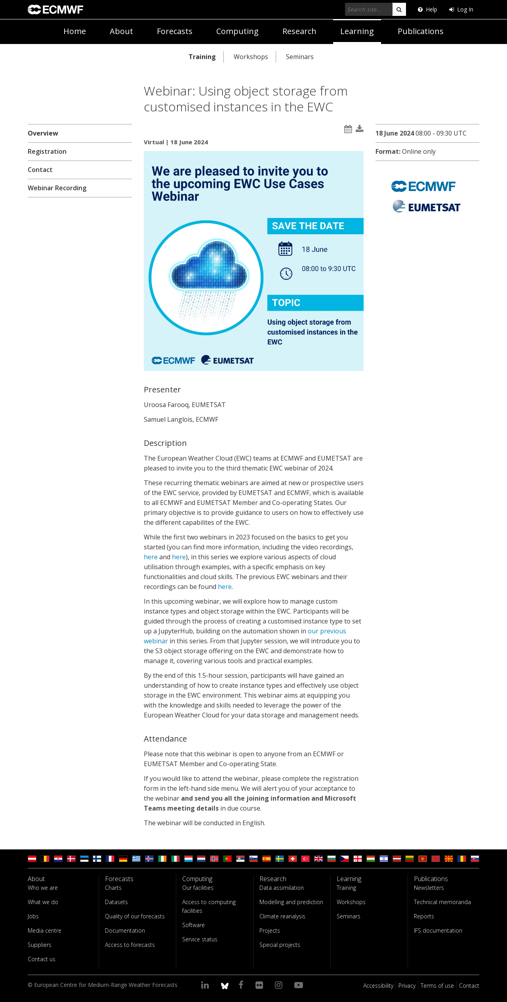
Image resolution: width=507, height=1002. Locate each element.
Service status (199, 939)
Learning (357, 31)
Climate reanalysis (282, 916)
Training (202, 56)
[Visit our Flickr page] (260, 985)
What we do (43, 902)
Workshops (251, 56)
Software (193, 925)
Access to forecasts (130, 944)
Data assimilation (281, 887)
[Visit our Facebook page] (242, 985)
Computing (237, 31)
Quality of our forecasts (135, 916)
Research (299, 31)
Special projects (279, 944)
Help (427, 9)
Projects (269, 930)
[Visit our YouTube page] (299, 985)
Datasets (116, 902)
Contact (40, 169)
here (151, 557)
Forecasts (175, 31)
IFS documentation (438, 930)
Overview (43, 133)
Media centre (44, 930)
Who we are (43, 887)
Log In (461, 9)
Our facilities (197, 887)
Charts (113, 887)
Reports (424, 916)
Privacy (407, 985)
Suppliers (39, 944)
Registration (47, 151)
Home (74, 31)
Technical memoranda (442, 902)
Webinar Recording (57, 188)
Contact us (41, 959)
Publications (421, 31)
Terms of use (437, 985)
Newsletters (429, 887)
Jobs (33, 916)
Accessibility (378, 985)
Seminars (300, 56)
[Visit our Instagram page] (280, 985)
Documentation (125, 930)
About (121, 31)
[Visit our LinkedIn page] (206, 985)
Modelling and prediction (291, 902)
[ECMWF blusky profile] (225, 985)
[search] (399, 9)
